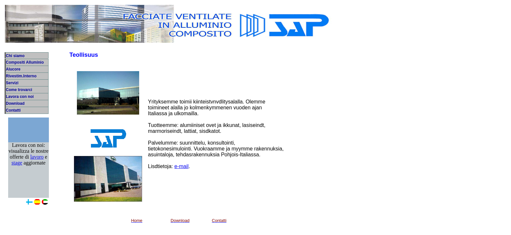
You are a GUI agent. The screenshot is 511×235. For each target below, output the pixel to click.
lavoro (37, 163)
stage (16, 169)
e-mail (181, 166)
